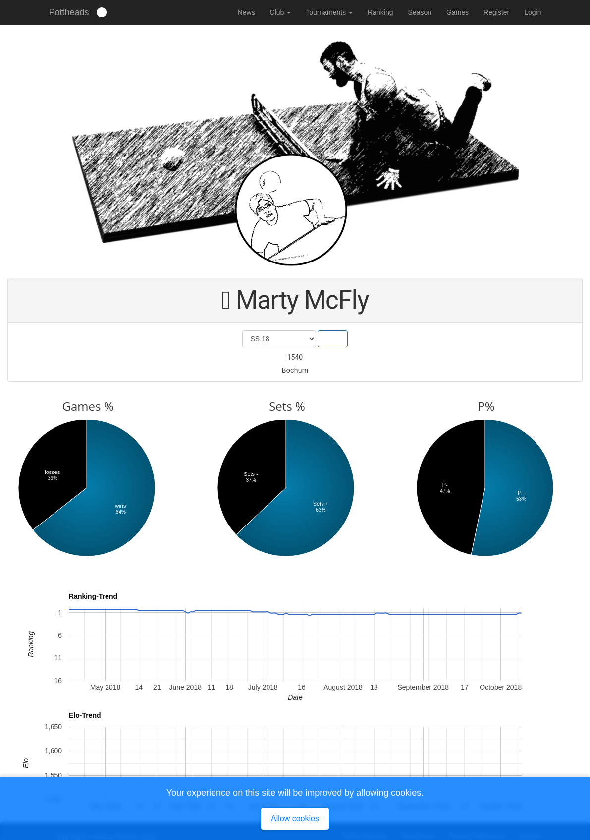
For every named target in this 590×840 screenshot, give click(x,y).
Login (532, 12)
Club (280, 12)
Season (419, 12)
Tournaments (329, 12)
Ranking (380, 12)
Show (332, 339)
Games (457, 12)
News (246, 12)
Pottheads (69, 12)
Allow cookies (295, 818)
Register (496, 12)
